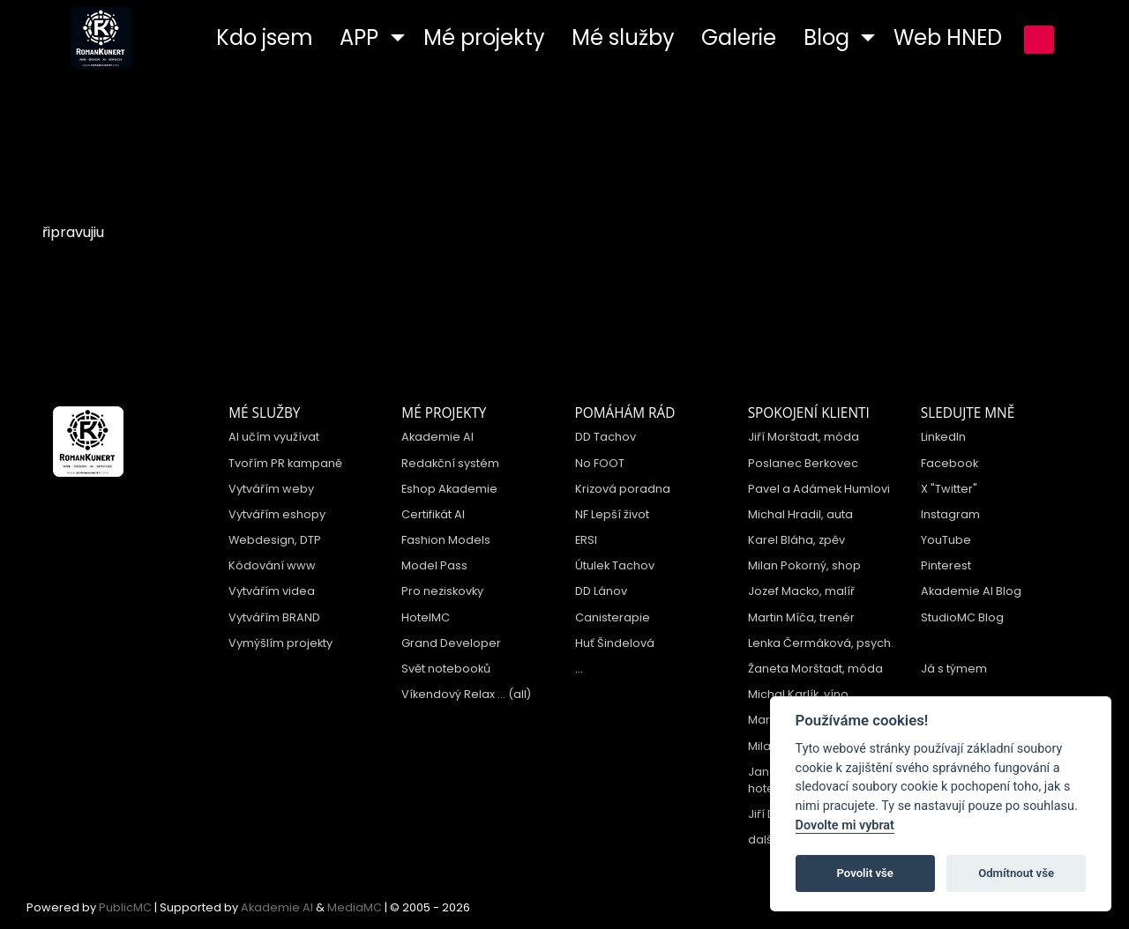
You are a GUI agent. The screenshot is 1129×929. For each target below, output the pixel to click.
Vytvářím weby (271, 488)
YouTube (946, 539)
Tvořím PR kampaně (285, 463)
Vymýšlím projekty (280, 642)
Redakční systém (450, 463)
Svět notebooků (445, 668)
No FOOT (599, 463)
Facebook (949, 463)
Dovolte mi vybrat (845, 825)
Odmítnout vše (1016, 873)
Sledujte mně (967, 413)
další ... (767, 839)
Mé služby (264, 413)
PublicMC (125, 907)
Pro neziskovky (442, 590)
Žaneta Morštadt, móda (815, 668)
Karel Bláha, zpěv (796, 539)
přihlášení (1039, 40)
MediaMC (354, 907)
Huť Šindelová (614, 642)
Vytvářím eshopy (276, 514)
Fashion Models (445, 539)
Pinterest (946, 565)
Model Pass (434, 565)
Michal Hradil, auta (800, 514)
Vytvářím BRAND (274, 617)
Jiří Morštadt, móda (803, 436)
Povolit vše (865, 873)
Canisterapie (612, 617)
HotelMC (425, 617)
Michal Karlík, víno (798, 694)
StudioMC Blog (962, 617)
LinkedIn (943, 436)
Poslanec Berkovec (803, 463)
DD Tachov (605, 436)
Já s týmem (954, 668)
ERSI (586, 539)
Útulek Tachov (614, 565)
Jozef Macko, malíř (801, 590)
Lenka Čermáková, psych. (820, 642)
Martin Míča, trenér (801, 617)
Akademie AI (437, 436)
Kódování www (272, 565)
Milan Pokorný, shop (804, 565)
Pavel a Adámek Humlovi (819, 488)
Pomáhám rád (625, 413)
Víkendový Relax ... (453, 694)
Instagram (950, 514)
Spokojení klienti (809, 413)
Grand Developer (451, 642)
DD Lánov (601, 590)
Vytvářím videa (271, 590)
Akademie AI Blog (971, 590)
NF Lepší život (612, 514)
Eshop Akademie (449, 488)
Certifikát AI (433, 514)
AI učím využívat (273, 436)
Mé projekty (443, 413)
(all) (519, 694)
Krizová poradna (622, 488)
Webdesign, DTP (274, 539)
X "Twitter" (949, 488)
